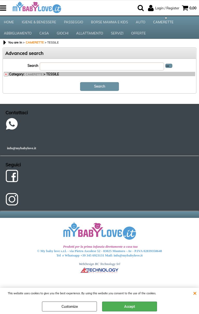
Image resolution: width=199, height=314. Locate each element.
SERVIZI (117, 36)
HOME (9, 23)
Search (32, 69)
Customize (69, 306)
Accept (129, 306)
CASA (44, 36)
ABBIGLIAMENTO (18, 36)
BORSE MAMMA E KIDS (109, 23)
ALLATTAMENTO (89, 36)
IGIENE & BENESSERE (39, 23)
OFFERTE (138, 36)
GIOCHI (62, 36)
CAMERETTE (163, 23)
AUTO (140, 23)
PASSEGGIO (73, 23)
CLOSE (194, 293)
